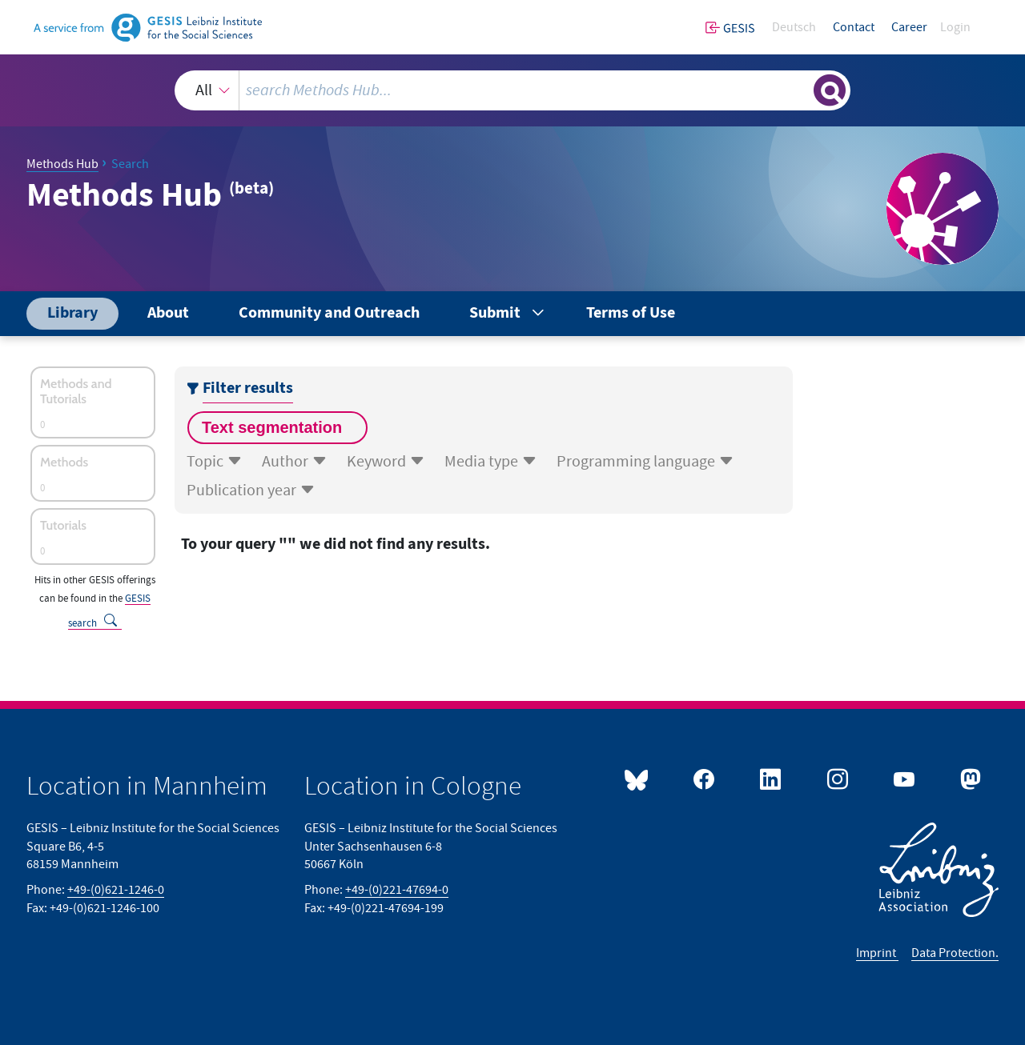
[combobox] (512, 90)
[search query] (523, 90)
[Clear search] (800, 89)
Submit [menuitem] (495, 313)
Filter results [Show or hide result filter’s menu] (248, 388)
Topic (215, 461)
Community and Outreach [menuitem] (329, 313)
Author (295, 461)
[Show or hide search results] (829, 90)
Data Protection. (955, 953)
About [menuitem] (168, 313)
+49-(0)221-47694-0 (396, 890)
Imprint (877, 953)
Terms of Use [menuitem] (630, 313)
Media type (490, 461)
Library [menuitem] (72, 313)
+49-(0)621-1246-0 (115, 890)
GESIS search (109, 610)
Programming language (645, 461)
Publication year (251, 490)
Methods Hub (62, 164)
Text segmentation (274, 427)
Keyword (386, 461)
